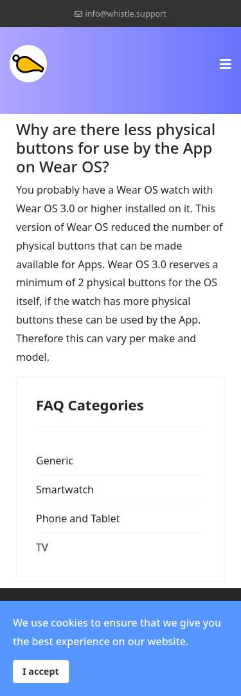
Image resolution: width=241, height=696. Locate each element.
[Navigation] (225, 64)
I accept (40, 671)
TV (42, 547)
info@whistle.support (125, 13)
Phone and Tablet (78, 518)
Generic (54, 460)
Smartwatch (65, 489)
